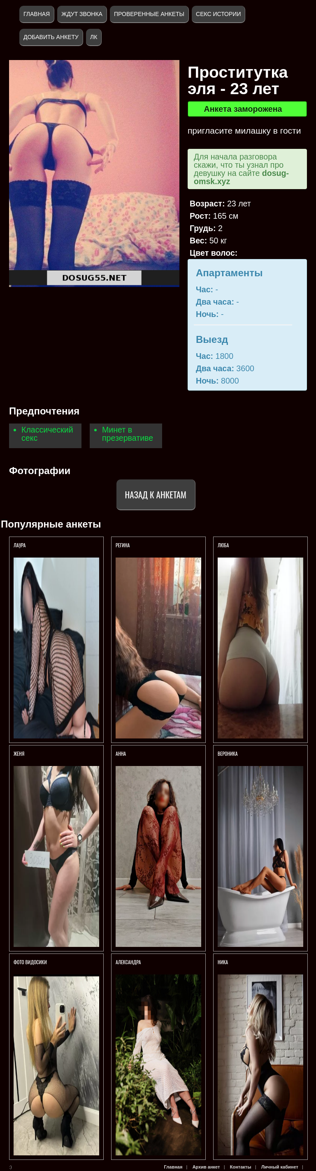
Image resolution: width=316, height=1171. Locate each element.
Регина (123, 545)
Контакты (240, 1166)
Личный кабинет (279, 1166)
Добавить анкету (51, 37)
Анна (121, 753)
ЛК (93, 37)
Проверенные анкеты (149, 14)
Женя (19, 753)
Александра (129, 961)
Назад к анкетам (155, 494)
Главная (36, 14)
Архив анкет (206, 1166)
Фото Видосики (30, 961)
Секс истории (218, 14)
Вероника (228, 753)
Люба (223, 545)
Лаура (20, 545)
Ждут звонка (81, 14)
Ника (223, 961)
